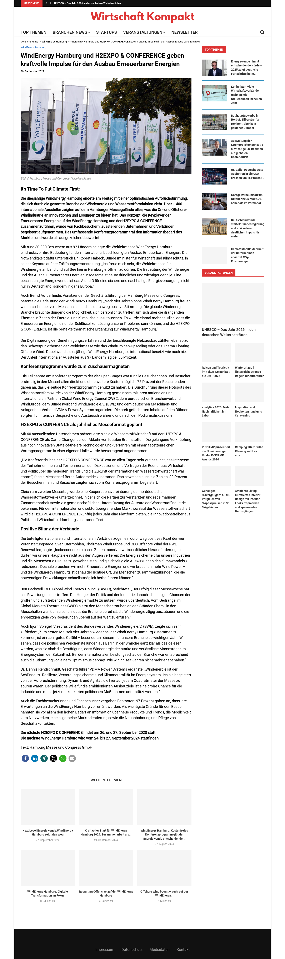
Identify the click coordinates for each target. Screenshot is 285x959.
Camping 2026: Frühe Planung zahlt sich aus (249, 451)
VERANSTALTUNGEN (142, 32)
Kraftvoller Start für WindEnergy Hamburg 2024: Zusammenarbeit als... (106, 832)
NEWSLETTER (184, 32)
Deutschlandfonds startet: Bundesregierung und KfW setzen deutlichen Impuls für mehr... (247, 228)
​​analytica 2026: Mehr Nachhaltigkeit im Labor (216, 411)
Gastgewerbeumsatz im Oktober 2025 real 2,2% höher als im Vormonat (246, 199)
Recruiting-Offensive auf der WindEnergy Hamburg (106, 893)
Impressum (104, 949)
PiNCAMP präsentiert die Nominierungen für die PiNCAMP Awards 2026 (216, 453)
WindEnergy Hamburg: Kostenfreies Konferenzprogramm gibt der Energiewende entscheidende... (164, 834)
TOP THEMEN (33, 32)
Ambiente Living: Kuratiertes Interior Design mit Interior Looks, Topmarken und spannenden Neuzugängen (247, 501)
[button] (46, 3)
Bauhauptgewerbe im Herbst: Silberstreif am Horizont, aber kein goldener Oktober (246, 122)
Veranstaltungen (30, 41)
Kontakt (183, 949)
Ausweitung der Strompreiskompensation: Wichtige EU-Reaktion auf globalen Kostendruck (247, 149)
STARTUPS (106, 32)
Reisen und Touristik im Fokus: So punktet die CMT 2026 (216, 371)
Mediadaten (160, 949)
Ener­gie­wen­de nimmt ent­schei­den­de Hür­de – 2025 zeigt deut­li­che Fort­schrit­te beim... (246, 67)
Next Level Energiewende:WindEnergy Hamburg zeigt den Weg (47, 832)
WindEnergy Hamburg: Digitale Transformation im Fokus (47, 893)
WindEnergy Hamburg (54, 41)
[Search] (262, 32)
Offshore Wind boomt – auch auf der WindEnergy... (164, 893)
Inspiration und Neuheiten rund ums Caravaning (248, 411)
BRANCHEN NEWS (70, 32)
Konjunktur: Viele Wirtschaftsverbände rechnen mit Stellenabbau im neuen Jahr (246, 95)
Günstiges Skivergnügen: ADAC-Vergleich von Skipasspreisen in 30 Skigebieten (216, 499)
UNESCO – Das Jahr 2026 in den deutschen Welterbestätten (87, 3)
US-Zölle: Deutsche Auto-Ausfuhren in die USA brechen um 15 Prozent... (247, 174)
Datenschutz (131, 949)
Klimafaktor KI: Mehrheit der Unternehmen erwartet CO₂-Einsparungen (247, 255)
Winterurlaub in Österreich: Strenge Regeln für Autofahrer (249, 371)
